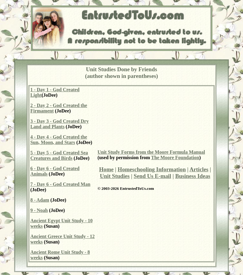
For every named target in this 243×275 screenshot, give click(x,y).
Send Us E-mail (152, 176)
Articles (198, 169)
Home (106, 169)
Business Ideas (192, 176)
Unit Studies (115, 176)
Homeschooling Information (152, 169)
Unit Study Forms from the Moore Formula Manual (151, 152)
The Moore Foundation (175, 157)
